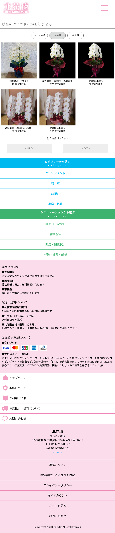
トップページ (17, 378)
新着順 (75, 35)
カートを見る (57, 506)
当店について (17, 388)
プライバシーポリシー (57, 485)
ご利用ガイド (17, 398)
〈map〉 (57, 452)
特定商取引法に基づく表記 (57, 475)
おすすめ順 (39, 35)
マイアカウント (58, 496)
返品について (57, 465)
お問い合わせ (17, 419)
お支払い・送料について (25, 408)
